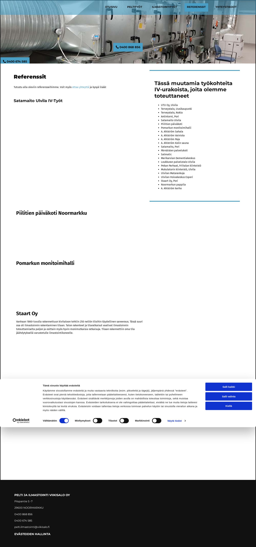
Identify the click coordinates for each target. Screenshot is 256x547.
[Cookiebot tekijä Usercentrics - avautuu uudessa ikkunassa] (21, 540)
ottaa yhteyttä (80, 87)
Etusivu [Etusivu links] (111, 6)
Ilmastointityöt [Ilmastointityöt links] (164, 6)
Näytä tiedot (175, 540)
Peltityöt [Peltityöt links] (134, 6)
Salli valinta (229, 516)
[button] (128, 47)
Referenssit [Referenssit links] (196, 6)
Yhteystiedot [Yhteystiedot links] (226, 6)
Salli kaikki (229, 506)
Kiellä (228, 525)
